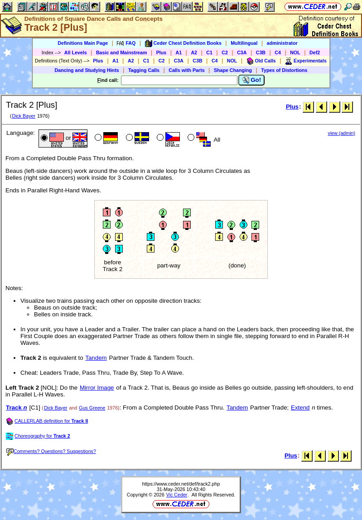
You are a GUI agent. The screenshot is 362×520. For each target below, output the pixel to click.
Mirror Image (97, 387)
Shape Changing (233, 70)
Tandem (95, 357)
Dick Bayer (23, 116)
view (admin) (341, 133)
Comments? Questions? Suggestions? (51, 451)
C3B (260, 52)
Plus (161, 52)
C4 (278, 52)
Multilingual (244, 43)
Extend (300, 407)
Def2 (314, 52)
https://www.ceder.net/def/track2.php (181, 484)
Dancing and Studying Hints (87, 70)
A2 (194, 52)
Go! (251, 80)
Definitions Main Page (83, 43)
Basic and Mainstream (121, 52)
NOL (295, 52)
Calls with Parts (186, 70)
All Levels (75, 52)
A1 (179, 52)
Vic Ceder (177, 494)
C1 (209, 52)
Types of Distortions (284, 70)
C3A (241, 52)
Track (16, 407)
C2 (225, 52)
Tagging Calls (143, 70)
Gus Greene (92, 407)
